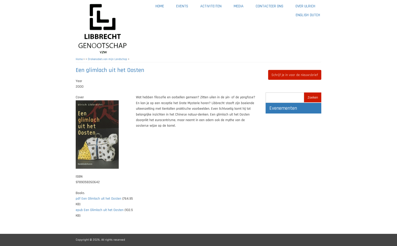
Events (182, 6)
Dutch (315, 15)
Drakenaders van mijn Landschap (107, 59)
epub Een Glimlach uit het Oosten (100, 210)
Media (242, 8)
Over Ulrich (308, 8)
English (302, 15)
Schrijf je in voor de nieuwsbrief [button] (294, 75)
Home (159, 6)
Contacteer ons (272, 8)
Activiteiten (214, 8)
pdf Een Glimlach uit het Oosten (98, 198)
